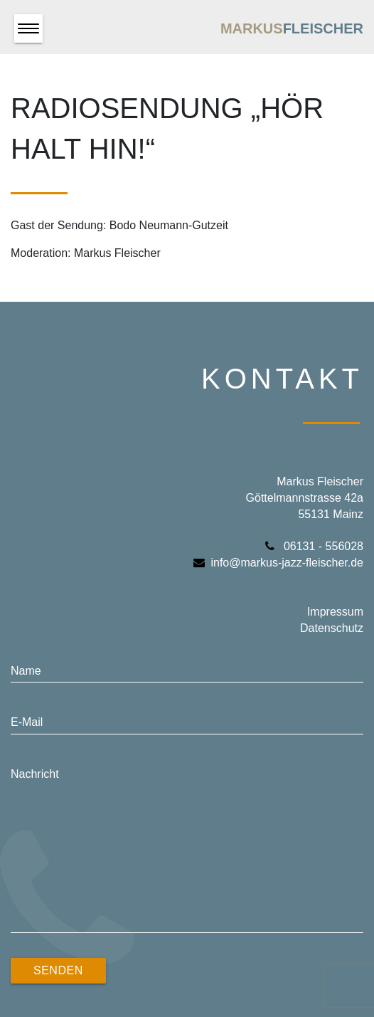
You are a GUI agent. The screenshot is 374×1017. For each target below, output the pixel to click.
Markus (291, 28)
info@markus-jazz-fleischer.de (278, 563)
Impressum (335, 612)
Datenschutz (331, 628)
